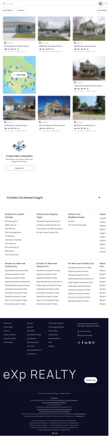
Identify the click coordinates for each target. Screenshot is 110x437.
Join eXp (6, 331)
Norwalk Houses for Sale (15, 304)
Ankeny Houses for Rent (78, 271)
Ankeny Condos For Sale (47, 274)
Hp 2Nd (71, 221)
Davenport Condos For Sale (48, 293)
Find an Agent (8, 327)
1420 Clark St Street (13, 240)
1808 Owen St (10, 225)
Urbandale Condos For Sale (48, 289)
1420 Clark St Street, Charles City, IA (88, 86)
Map (55, 433)
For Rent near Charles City (47, 232)
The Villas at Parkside (77, 225)
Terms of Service (70, 400)
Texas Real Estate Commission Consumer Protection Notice (54, 411)
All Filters (7, 10)
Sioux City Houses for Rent (79, 297)
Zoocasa (30, 327)
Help (50, 342)
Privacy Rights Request (56, 327)
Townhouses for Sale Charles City (50, 228)
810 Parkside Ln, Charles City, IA (16, 46)
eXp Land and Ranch (34, 350)
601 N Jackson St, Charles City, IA (52, 125)
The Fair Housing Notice (80, 414)
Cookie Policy (53, 334)
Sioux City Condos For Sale (48, 300)
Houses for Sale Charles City (48, 221)
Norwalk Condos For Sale (47, 304)
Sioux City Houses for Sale (16, 300)
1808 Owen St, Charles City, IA (50, 46)
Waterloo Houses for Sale (15, 296)
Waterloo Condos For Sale (47, 296)
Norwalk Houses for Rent (78, 301)
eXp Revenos (31, 338)
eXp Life (30, 323)
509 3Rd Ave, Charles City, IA (85, 46)
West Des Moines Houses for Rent (81, 278)
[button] (54, 197)
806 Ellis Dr (9, 251)
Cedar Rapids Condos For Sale (49, 285)
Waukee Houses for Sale (15, 278)
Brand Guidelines (54, 338)
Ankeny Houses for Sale (15, 274)
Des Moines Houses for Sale (16, 270)
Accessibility (31, 354)
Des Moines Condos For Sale (48, 270)
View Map (19, 74)
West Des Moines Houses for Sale (18, 281)
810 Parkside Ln (11, 221)
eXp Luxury (31, 346)
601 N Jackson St (12, 247)
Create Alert (19, 168)
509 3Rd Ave (10, 228)
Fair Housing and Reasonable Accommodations (54, 402)
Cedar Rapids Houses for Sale (17, 285)
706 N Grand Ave (12, 254)
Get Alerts (102, 10)
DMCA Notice (54, 398)
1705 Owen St (10, 243)
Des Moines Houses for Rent (80, 267)
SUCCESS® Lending (34, 334)
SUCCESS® (31, 331)
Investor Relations (9, 334)
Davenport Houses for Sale (16, 293)
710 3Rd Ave (10, 236)
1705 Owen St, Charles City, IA (15, 125)
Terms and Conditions (56, 323)
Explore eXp (7, 323)
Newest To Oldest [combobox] (21, 10)
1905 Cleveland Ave (13, 232)
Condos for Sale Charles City (48, 225)
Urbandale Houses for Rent (79, 286)
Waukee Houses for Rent (78, 275)
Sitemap (51, 346)
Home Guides (8, 342)
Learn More (80, 416)
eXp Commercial (32, 342)
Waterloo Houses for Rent (79, 293)
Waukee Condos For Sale (47, 278)
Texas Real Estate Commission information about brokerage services (54, 409)
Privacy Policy (53, 331)
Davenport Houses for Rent (79, 290)
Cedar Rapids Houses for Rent (80, 282)
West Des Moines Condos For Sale (50, 281)
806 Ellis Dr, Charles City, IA (84, 125)
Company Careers (9, 338)
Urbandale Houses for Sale (16, 289)
